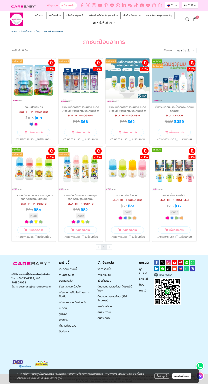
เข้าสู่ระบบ (52, 5)
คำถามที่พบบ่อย (67, 326)
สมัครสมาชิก (68, 5)
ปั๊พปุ (38, 31)
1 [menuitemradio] (104, 246)
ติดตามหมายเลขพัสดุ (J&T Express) (112, 298)
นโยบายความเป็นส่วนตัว (33, 377)
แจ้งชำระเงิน (104, 281)
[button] (172, 5)
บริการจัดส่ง (66, 281)
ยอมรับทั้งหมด (181, 375)
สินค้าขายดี (104, 318)
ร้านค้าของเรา (66, 275)
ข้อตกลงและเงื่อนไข (70, 286)
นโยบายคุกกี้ (56, 377)
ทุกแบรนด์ (143, 271)
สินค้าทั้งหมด (26, 31)
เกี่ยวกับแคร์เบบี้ (68, 269)
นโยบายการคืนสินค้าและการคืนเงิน (74, 294)
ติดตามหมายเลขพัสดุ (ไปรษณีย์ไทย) (115, 288)
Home (14, 31)
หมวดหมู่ (63, 308)
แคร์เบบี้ (143, 279)
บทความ (63, 320)
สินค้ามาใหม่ (104, 312)
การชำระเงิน (104, 275)
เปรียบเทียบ (44, 139)
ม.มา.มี (142, 290)
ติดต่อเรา (64, 331)
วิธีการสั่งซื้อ (104, 269)
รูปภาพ (63, 314)
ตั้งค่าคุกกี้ (161, 375)
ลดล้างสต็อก (105, 306)
